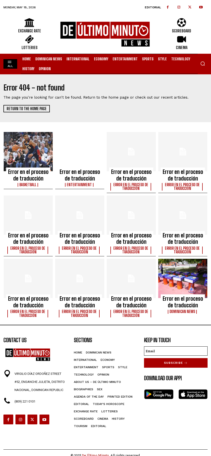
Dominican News (182, 298)
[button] (203, 63)
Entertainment (80, 180)
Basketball (28, 180)
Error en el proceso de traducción (28, 173)
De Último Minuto (95, 440)
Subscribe (175, 347)
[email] (176, 335)
